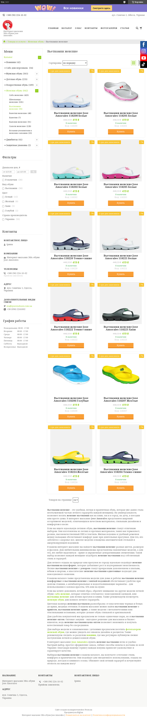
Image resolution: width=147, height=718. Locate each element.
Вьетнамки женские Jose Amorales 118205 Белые (121, 185)
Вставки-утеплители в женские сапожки (20, 131)
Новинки (11, 62)
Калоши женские (18, 121)
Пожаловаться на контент (78, 715)
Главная (53, 28)
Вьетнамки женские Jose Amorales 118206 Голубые (71, 399)
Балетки (13, 117)
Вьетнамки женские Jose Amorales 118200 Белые (71, 114)
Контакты (91, 28)
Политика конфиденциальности (109, 715)
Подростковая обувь (17, 84)
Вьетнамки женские (15, 107)
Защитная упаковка (16, 145)
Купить (71, 131)
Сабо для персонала (17, 67)
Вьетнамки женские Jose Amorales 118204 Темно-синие (120, 470)
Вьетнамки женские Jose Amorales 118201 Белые (121, 114)
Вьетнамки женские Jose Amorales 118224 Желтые (71, 470)
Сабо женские (16, 95)
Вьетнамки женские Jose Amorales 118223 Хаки (121, 328)
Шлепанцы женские (15, 100)
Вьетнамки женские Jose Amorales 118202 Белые (71, 185)
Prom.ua (88, 709)
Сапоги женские (17, 126)
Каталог (67, 28)
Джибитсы (12, 139)
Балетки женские (18, 113)
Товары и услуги (17, 41)
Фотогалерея (108, 28)
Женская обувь (36, 41)
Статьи (124, 28)
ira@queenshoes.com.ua (19, 306)
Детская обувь (13, 79)
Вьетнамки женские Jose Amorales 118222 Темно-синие (71, 328)
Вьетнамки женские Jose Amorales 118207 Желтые (121, 399)
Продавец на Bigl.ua (73, 712)
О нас (78, 28)
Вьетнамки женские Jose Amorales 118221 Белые (121, 257)
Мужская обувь (14, 73)
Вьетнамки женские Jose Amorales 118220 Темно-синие (71, 257)
